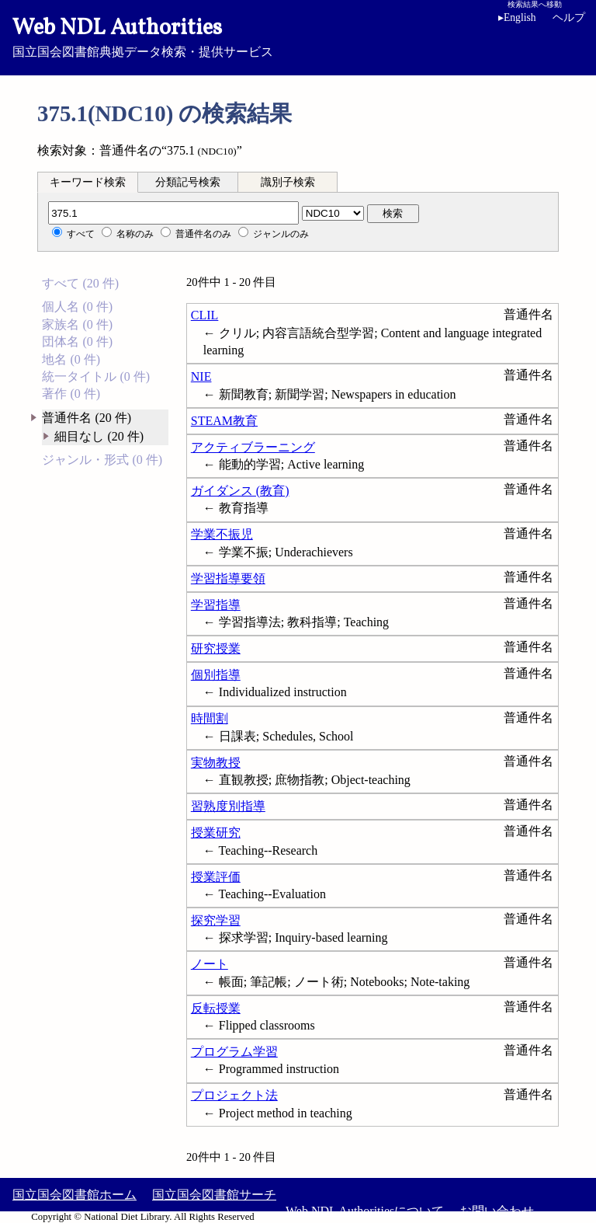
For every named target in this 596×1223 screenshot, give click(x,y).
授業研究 (216, 832)
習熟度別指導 (228, 806)
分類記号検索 (187, 182)
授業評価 (216, 876)
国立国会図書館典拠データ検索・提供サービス (298, 35)
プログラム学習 (234, 1051)
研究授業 (216, 648)
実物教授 (216, 762)
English (517, 17)
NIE (201, 376)
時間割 (209, 718)
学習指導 (216, 605)
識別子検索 (288, 182)
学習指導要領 (228, 578)
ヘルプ (569, 17)
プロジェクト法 (234, 1095)
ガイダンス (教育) (240, 490)
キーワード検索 (88, 182)
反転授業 (216, 1008)
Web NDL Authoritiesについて (365, 1211)
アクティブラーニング (253, 447)
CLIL (205, 315)
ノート (209, 963)
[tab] (87, 182)
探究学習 (216, 920)
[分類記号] (173, 213)
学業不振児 (222, 534)
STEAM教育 (224, 420)
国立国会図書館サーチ (214, 1194)
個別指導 (216, 674)
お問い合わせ (496, 1211)
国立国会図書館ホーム (74, 1194)
